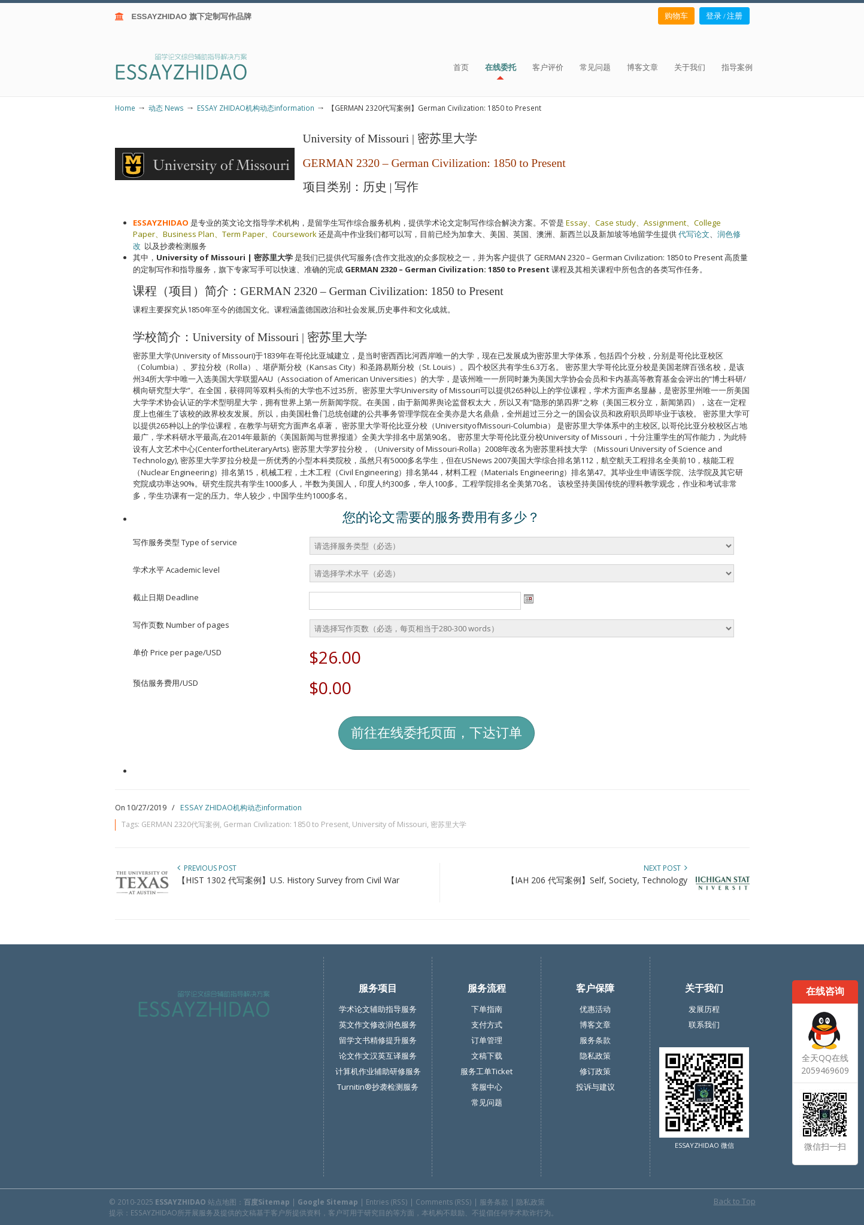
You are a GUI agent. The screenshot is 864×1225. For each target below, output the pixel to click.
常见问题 (486, 1102)
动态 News (166, 108)
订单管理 (486, 1040)
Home (125, 108)
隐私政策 (595, 1055)
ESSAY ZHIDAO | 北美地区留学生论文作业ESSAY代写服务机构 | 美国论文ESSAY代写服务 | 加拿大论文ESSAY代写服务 (192, 66)
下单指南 (486, 1009)
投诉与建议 (595, 1086)
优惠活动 (595, 1009)
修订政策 (595, 1071)
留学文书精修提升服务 (378, 1040)
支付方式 (486, 1024)
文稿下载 (486, 1055)
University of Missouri (389, 824)
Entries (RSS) (387, 1201)
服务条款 (595, 1040)
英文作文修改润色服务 (378, 1024)
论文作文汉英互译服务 (378, 1055)
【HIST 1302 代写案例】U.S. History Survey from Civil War (288, 880)
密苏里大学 (448, 824)
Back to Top (735, 1201)
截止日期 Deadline (166, 597)
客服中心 (486, 1086)
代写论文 (694, 234)
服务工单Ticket (486, 1071)
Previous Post (207, 868)
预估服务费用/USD (165, 682)
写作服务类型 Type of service (185, 542)
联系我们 (704, 1024)
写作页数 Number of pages (181, 624)
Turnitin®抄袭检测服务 (378, 1086)
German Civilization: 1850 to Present (285, 824)
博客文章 (595, 1024)
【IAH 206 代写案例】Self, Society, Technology (597, 880)
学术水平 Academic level (176, 569)
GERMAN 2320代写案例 (180, 824)
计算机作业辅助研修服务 (378, 1071)
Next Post (665, 868)
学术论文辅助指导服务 (378, 1009)
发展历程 (704, 1009)
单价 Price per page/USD (177, 652)
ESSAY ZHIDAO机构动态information (255, 108)
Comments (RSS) (444, 1201)
